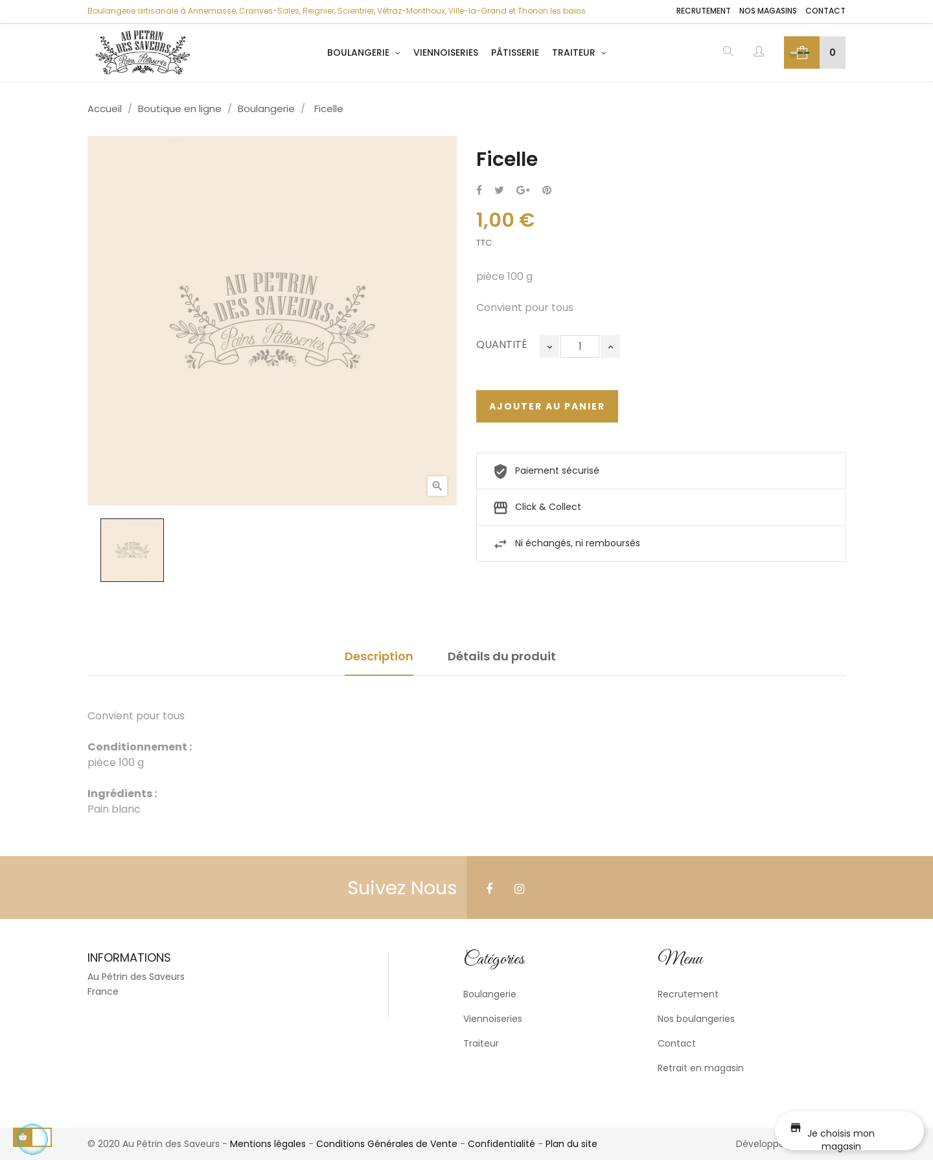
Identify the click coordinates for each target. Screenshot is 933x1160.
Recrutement (703, 11)
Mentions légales (268, 1143)
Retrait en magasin (701, 1067)
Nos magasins (768, 11)
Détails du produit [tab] (502, 656)
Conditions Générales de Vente (386, 1143)
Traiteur (481, 1043)
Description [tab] (379, 656)
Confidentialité (501, 1143)
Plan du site (571, 1143)
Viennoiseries (492, 1018)
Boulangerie (489, 994)
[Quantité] (579, 346)
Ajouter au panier (547, 406)
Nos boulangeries (696, 1018)
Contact (825, 11)
